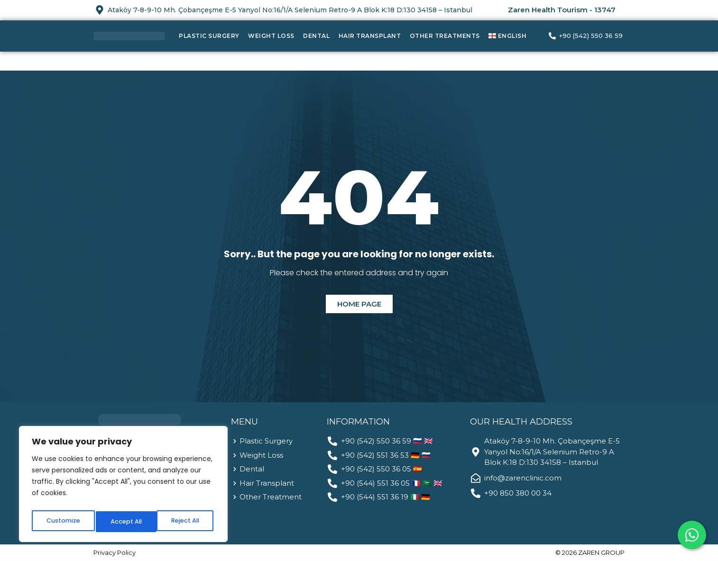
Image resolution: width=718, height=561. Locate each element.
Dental (316, 35)
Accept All (185, 521)
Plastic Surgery (209, 35)
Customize (62, 521)
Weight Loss (271, 35)
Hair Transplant (370, 35)
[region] (123, 486)
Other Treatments (445, 35)
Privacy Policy (114, 552)
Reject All (123, 521)
